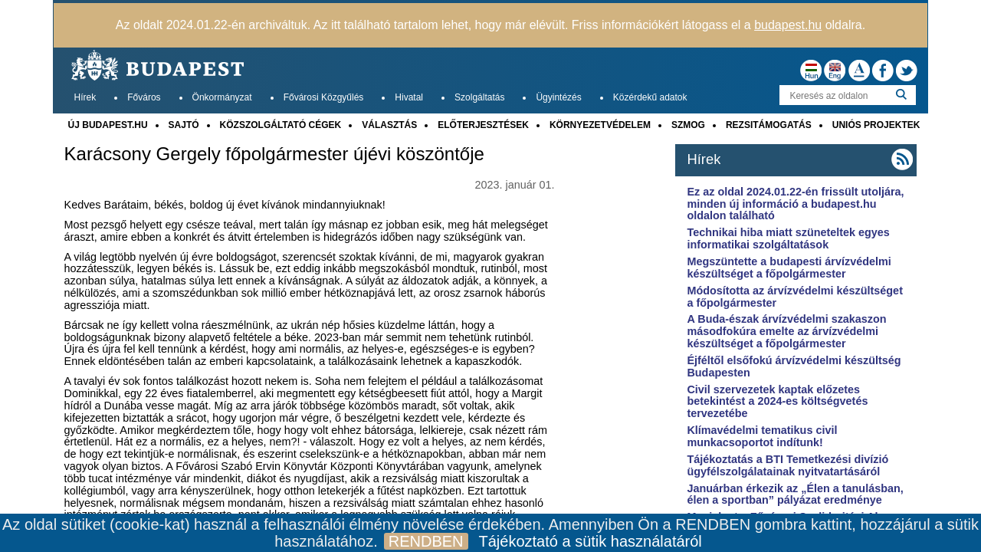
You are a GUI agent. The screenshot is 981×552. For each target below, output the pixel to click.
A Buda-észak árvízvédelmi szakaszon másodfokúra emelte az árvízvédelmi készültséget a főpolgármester (786, 331)
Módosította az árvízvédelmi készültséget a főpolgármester (795, 296)
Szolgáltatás (479, 97)
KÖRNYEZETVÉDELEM (600, 125)
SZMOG (688, 125)
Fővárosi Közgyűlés (324, 97)
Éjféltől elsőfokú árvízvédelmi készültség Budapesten (794, 366)
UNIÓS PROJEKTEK (876, 125)
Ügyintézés (558, 97)
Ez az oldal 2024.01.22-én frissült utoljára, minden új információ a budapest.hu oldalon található (795, 204)
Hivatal (409, 97)
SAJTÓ (184, 125)
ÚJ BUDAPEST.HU (108, 125)
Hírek (85, 97)
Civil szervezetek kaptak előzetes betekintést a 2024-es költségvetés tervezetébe (777, 401)
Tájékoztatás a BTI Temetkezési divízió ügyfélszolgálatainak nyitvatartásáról (787, 465)
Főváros (143, 97)
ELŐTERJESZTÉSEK (483, 125)
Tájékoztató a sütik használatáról (590, 541)
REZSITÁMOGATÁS (769, 125)
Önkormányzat (222, 97)
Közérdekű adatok (650, 97)
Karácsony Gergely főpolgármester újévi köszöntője (274, 154)
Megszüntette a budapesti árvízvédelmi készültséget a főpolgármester (789, 267)
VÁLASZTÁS (389, 125)
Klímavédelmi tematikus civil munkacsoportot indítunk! (762, 436)
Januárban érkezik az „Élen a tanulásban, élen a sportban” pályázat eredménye (795, 494)
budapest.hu (788, 24)
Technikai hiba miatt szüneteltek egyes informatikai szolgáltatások (788, 238)
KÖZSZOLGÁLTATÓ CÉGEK (281, 125)
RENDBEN (426, 541)
